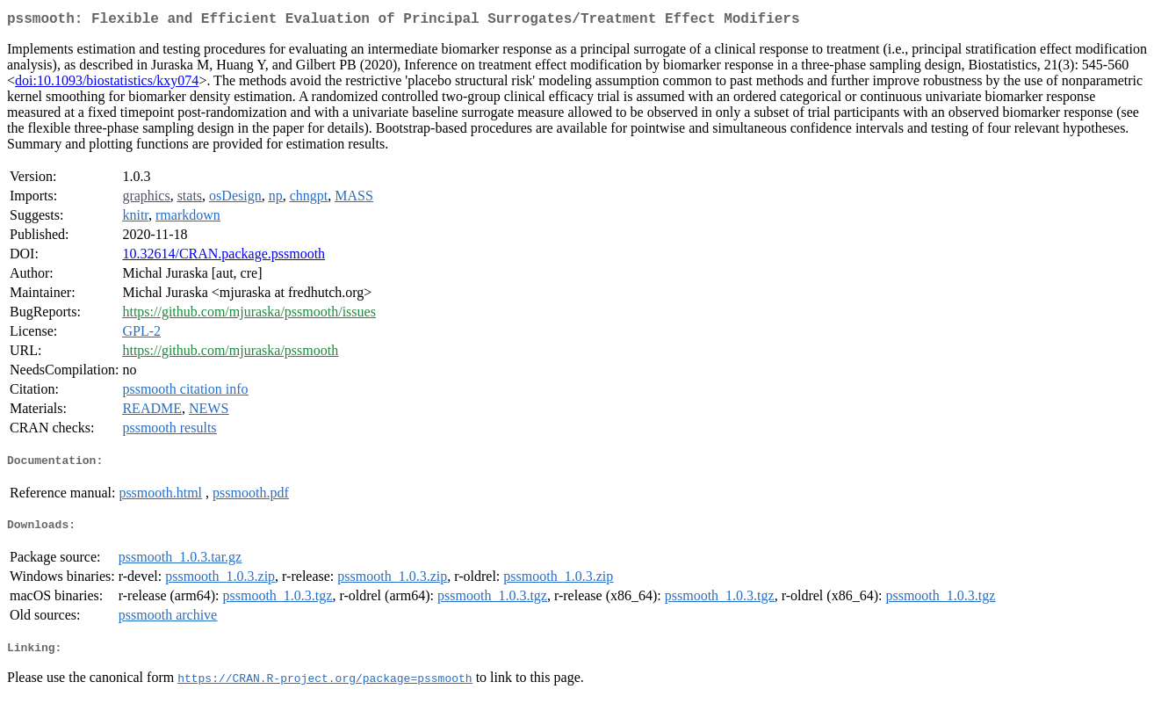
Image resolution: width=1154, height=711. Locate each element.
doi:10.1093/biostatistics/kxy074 (106, 83)
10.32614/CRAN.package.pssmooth (223, 257)
